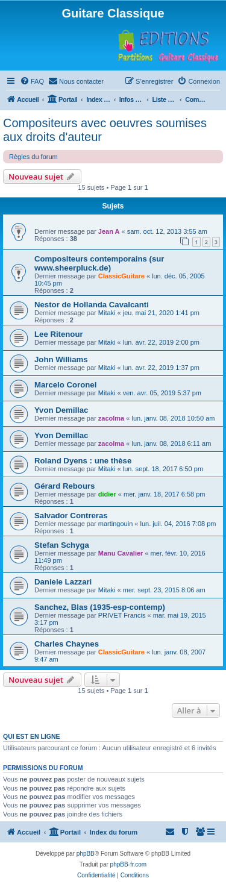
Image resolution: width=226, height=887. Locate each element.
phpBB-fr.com (128, 864)
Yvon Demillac (61, 410)
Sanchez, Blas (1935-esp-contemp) (99, 607)
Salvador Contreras (71, 515)
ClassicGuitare (121, 276)
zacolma (111, 418)
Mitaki (107, 312)
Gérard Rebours (64, 486)
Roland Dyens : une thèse (82, 460)
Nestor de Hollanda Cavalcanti (91, 304)
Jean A (109, 231)
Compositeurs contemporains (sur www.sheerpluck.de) (99, 263)
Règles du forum (33, 156)
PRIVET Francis (122, 615)
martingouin (115, 523)
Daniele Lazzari (63, 581)
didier (107, 494)
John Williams (61, 359)
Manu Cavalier (120, 553)
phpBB (86, 853)
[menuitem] (32, 81)
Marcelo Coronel (65, 384)
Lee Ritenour (58, 334)
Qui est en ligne (31, 736)
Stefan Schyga (61, 545)
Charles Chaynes (66, 643)
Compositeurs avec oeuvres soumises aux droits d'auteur (105, 129)
